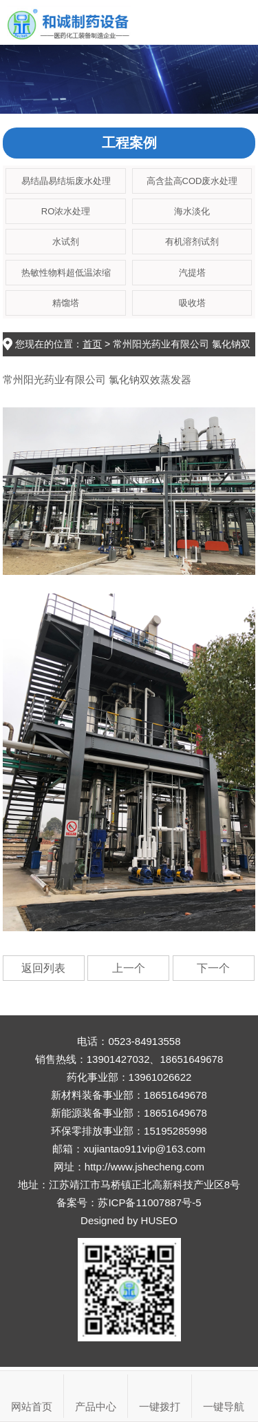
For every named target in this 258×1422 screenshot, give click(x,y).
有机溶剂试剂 (192, 241)
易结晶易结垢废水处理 (66, 181)
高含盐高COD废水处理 (192, 181)
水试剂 (65, 241)
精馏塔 (65, 303)
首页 (92, 343)
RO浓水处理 (66, 211)
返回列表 (43, 968)
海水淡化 (192, 211)
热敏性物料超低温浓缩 (66, 272)
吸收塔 (192, 303)
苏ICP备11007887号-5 (149, 1202)
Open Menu (235, 22)
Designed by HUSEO (129, 1220)
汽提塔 (192, 272)
